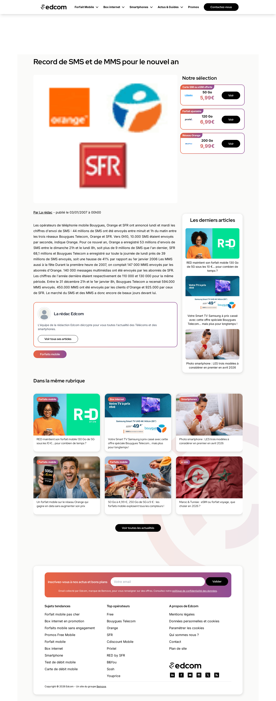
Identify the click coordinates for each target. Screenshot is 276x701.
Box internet (54, 648)
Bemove (101, 686)
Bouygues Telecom (121, 621)
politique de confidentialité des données (194, 590)
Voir (231, 95)
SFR (110, 635)
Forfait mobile (55, 642)
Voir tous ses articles (57, 339)
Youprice (113, 676)
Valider (216, 581)
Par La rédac (42, 212)
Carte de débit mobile (61, 669)
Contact (175, 642)
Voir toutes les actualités (138, 528)
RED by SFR (116, 655)
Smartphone (54, 655)
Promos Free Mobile (60, 635)
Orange (112, 628)
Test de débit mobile (60, 662)
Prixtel (111, 648)
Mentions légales (182, 614)
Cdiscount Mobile (120, 642)
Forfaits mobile (50, 354)
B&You (111, 662)
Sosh (110, 669)
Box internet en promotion (64, 621)
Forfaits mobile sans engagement (70, 628)
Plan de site (178, 648)
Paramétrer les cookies (186, 628)
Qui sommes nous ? (184, 635)
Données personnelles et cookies (194, 621)
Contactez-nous (221, 7)
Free (110, 614)
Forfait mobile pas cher (62, 614)
